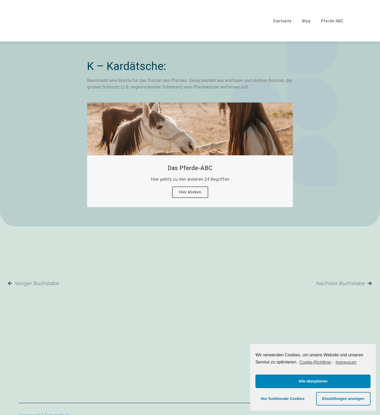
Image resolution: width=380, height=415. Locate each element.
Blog (306, 21)
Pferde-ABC (332, 21)
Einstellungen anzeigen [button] (343, 399)
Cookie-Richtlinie (315, 362)
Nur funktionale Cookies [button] (283, 399)
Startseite (282, 21)
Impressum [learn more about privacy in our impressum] (346, 362)
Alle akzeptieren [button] (312, 381)
